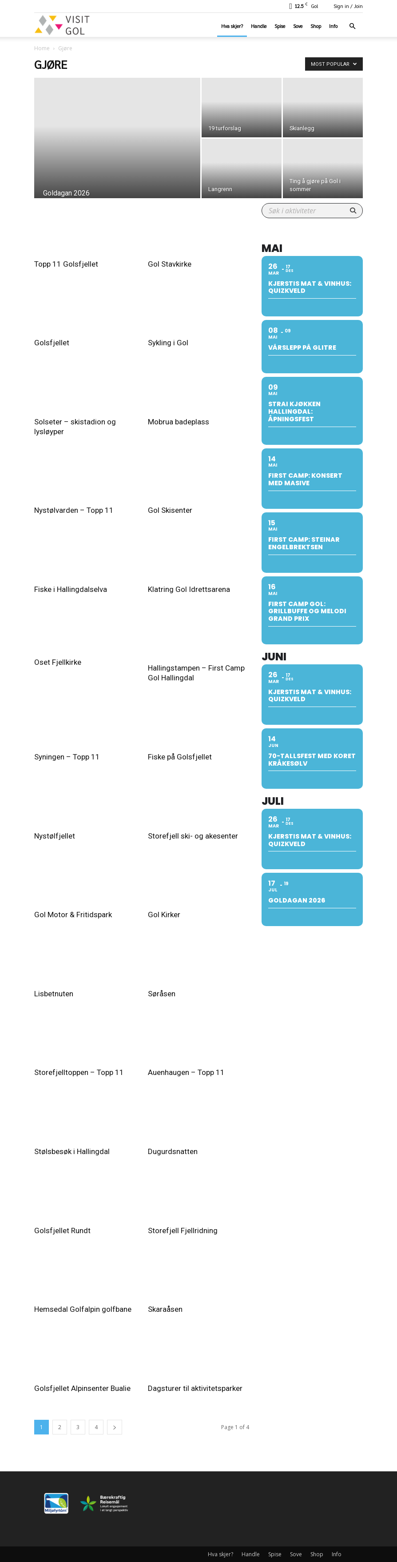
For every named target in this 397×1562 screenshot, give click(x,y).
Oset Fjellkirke (57, 662)
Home (42, 48)
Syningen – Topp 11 (67, 756)
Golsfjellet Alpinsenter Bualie (82, 1388)
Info (333, 26)
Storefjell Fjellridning (183, 1230)
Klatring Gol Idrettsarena (189, 589)
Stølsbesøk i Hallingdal (72, 1151)
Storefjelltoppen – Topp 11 (79, 1072)
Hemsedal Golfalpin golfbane (82, 1309)
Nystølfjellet (54, 835)
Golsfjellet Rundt (62, 1230)
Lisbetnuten (53, 993)
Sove (297, 26)
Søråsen (161, 993)
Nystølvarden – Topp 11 (74, 510)
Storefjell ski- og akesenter (193, 835)
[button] (352, 26)
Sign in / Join (348, 6)
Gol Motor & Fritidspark (73, 914)
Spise (279, 26)
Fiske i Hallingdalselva (70, 589)
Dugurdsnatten (173, 1151)
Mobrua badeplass (178, 421)
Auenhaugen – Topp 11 (186, 1072)
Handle (258, 26)
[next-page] (114, 1427)
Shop (315, 26)
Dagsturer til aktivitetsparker (195, 1388)
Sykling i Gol (168, 342)
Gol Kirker (164, 914)
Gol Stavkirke (169, 264)
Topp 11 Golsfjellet (66, 264)
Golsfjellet (51, 342)
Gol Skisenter (170, 510)
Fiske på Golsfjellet (180, 756)
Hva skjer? (232, 26)
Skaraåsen (165, 1309)
